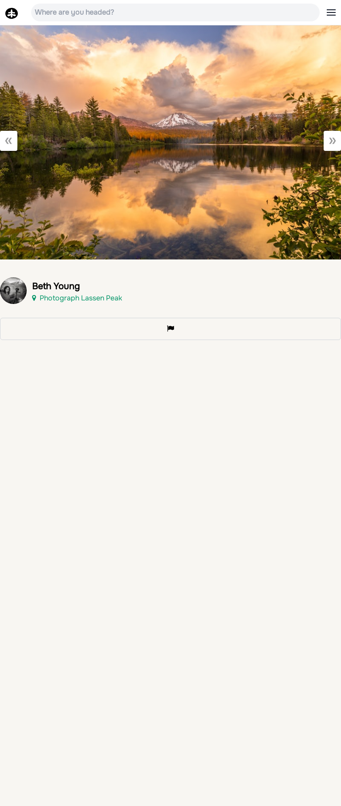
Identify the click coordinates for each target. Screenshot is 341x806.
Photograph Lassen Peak (77, 298)
